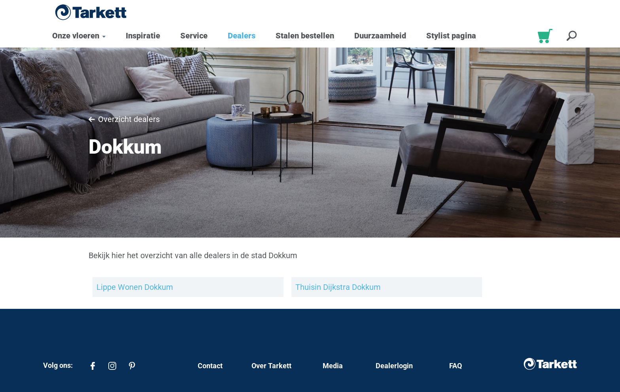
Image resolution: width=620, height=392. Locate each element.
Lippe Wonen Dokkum (134, 287)
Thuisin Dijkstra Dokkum (338, 287)
